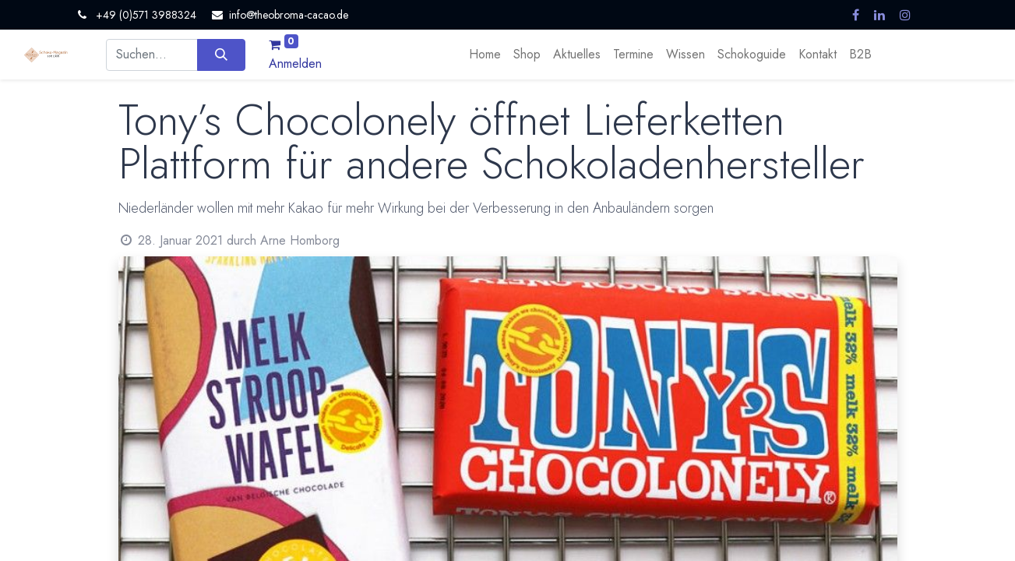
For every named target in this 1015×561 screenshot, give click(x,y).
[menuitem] (485, 54)
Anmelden (295, 63)
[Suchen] (221, 54)
